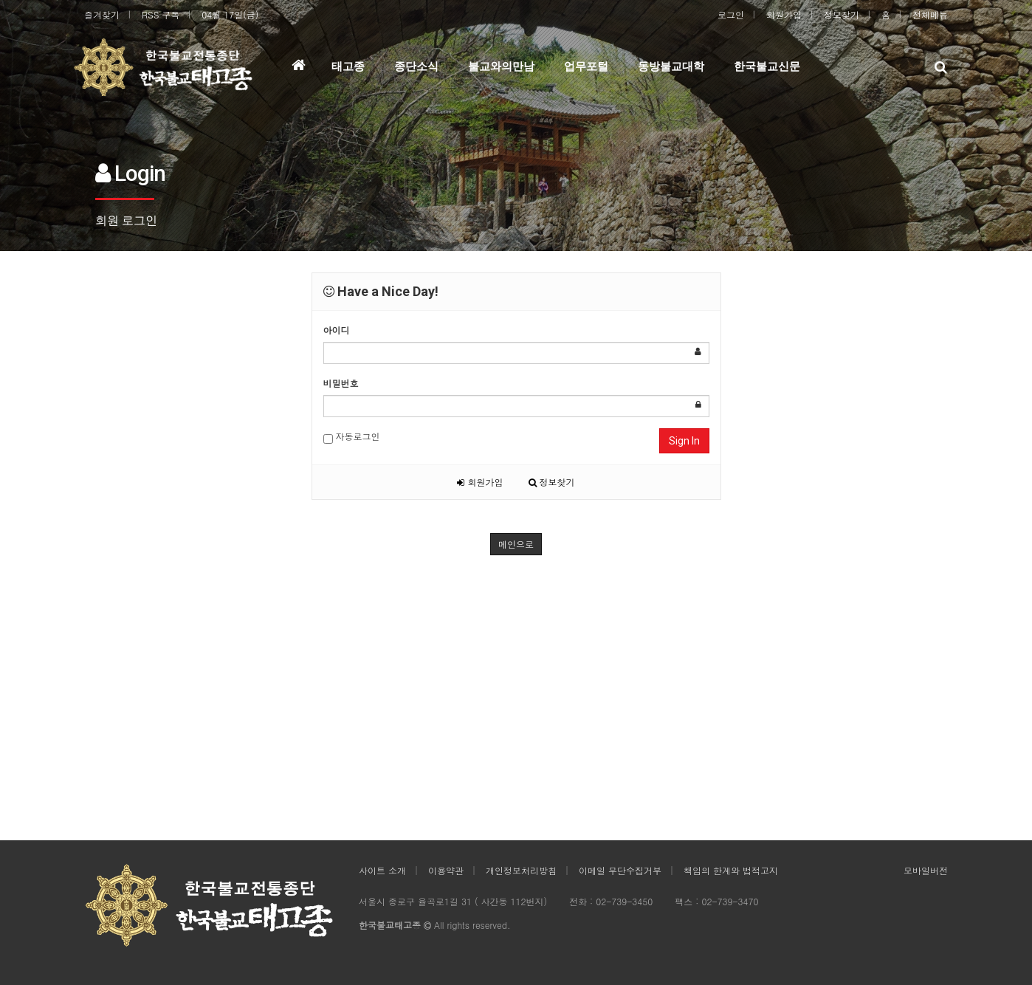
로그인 (731, 14)
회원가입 (784, 14)
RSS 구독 (160, 14)
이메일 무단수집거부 (620, 870)
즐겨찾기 (102, 14)
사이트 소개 (382, 870)
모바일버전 (926, 870)
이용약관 (446, 870)
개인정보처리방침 (521, 870)
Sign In (684, 441)
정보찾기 (841, 14)
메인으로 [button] (516, 544)
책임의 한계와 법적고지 (731, 870)
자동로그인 (351, 437)
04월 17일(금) (230, 14)
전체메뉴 (930, 14)
